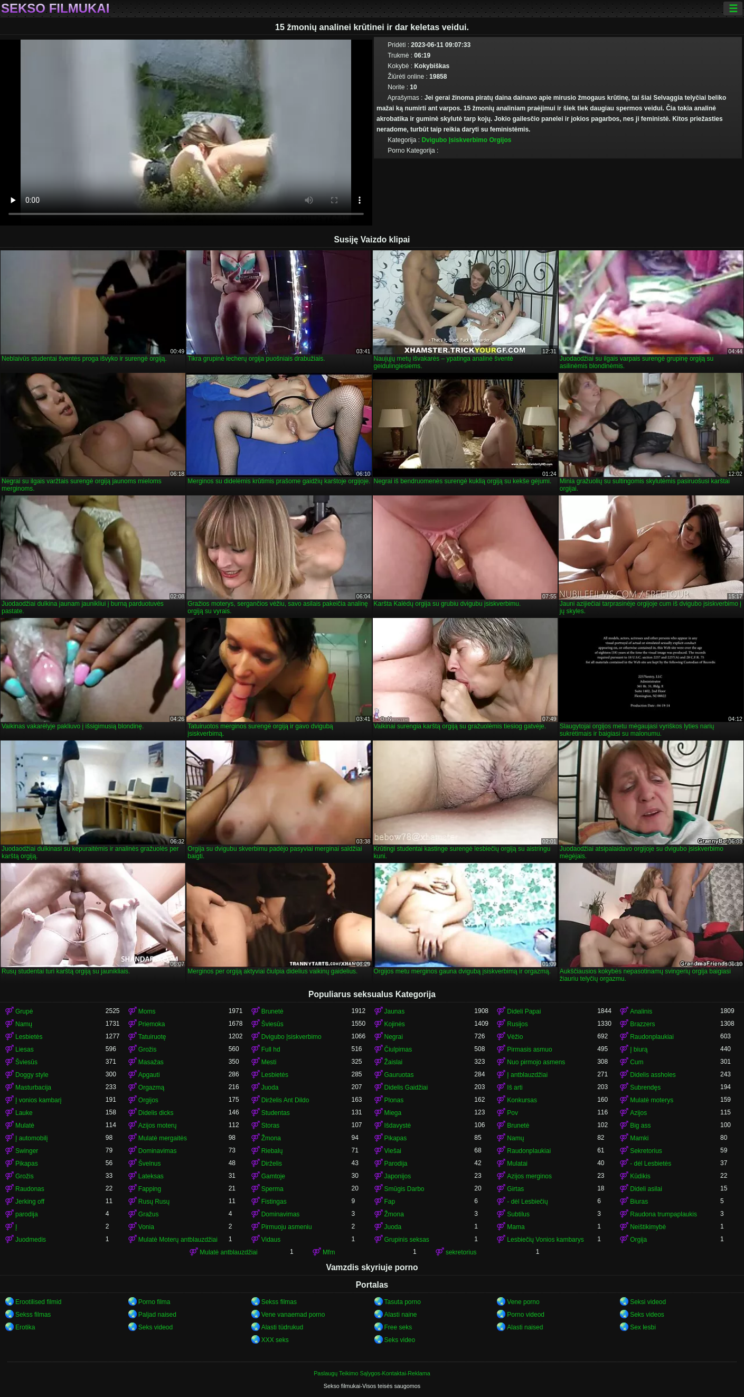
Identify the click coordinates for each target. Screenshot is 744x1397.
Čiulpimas (398, 1049)
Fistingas (274, 1201)
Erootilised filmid (38, 1302)
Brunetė (272, 1011)
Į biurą (638, 1049)
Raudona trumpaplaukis (663, 1214)
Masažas (151, 1062)
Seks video (400, 1340)
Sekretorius (646, 1151)
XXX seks (275, 1340)
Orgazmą (151, 1087)
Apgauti (149, 1075)
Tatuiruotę (152, 1036)
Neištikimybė (648, 1227)
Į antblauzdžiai (527, 1075)
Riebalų (272, 1151)
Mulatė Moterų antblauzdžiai (178, 1239)
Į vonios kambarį (38, 1100)
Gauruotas (399, 1075)
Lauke (24, 1113)
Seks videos (647, 1314)
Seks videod (155, 1327)
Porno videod (525, 1314)
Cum (636, 1062)
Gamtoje (273, 1176)
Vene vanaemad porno (293, 1314)
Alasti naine (400, 1314)
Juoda (270, 1087)
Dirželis (271, 1163)
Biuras (639, 1201)
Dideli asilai (646, 1189)
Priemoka (151, 1024)
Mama (515, 1227)
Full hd (270, 1049)
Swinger (26, 1151)
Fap (389, 1201)
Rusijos (517, 1024)
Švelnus (149, 1163)
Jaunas (394, 1011)
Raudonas (29, 1189)
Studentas (275, 1113)
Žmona (271, 1138)
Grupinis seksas (406, 1239)
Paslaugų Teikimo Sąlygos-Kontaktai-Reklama (372, 1373)
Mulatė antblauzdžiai (228, 1252)
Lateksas (151, 1176)
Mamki (639, 1138)
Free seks (398, 1327)
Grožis (147, 1049)
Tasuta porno (402, 1302)
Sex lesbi (643, 1327)
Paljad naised (157, 1314)
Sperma (272, 1189)
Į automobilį (31, 1138)
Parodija (396, 1163)
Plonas (394, 1100)
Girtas (515, 1189)
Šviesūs (272, 1024)
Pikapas (395, 1138)
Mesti (269, 1062)
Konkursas (522, 1100)
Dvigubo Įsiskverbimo (454, 140)
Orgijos (500, 140)
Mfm (329, 1252)
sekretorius (461, 1252)
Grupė (24, 1011)
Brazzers (642, 1024)
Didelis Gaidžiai (406, 1087)
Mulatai (517, 1163)
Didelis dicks (156, 1113)
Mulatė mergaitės (162, 1138)
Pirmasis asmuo (529, 1049)
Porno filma (154, 1302)
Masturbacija (33, 1087)
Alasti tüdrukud (282, 1327)
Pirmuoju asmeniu (286, 1227)
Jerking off (29, 1201)
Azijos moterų (157, 1125)
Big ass (640, 1125)
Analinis (641, 1011)
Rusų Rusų (153, 1201)
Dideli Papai (524, 1011)
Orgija (638, 1239)
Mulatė (24, 1125)
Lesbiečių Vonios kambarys (545, 1239)
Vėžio (515, 1036)
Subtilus (518, 1214)
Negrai (393, 1036)
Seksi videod (648, 1302)
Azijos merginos (529, 1176)
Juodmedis (30, 1239)
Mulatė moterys (651, 1100)
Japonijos (397, 1176)
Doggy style (32, 1075)
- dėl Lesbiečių (527, 1201)
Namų (23, 1024)
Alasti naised (525, 1327)
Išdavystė (397, 1125)
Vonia (146, 1227)
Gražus (148, 1214)
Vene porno (523, 1302)
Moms (147, 1011)
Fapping (149, 1189)
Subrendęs (645, 1087)
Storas (270, 1125)
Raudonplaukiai (652, 1036)
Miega (393, 1113)
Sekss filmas (279, 1302)
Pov (512, 1113)
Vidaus (270, 1239)
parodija (26, 1214)
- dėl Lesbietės (650, 1163)
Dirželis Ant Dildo (285, 1100)
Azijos (638, 1113)
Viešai (392, 1151)
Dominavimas (157, 1151)
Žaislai (393, 1062)
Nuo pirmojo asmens (536, 1062)
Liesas (24, 1049)
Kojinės (394, 1024)
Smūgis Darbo (404, 1189)
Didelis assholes (653, 1075)
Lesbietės (28, 1036)
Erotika (25, 1327)
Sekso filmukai (55, 8)
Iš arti (514, 1087)
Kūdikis (640, 1176)
